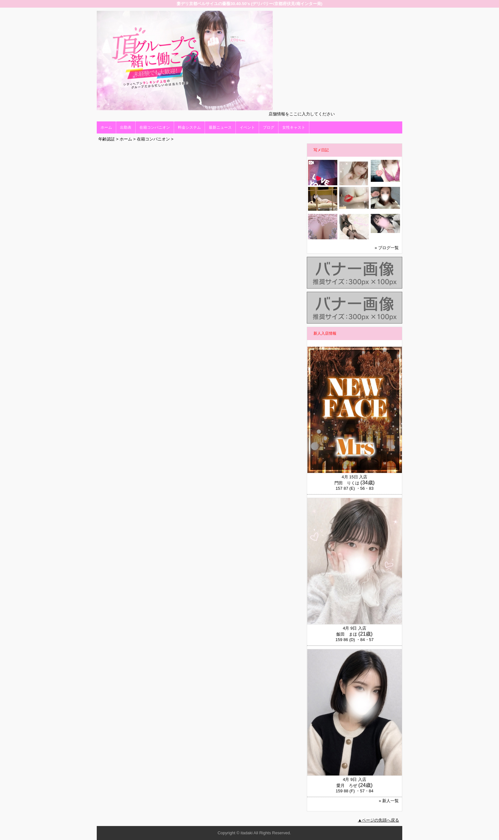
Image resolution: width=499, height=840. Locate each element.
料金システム (189, 127)
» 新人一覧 (389, 800)
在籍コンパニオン (154, 127)
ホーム (106, 127)
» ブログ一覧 (387, 247)
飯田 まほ (346, 634)
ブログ (268, 127)
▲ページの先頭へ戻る (378, 820)
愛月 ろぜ (346, 785)
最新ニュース (220, 127)
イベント (247, 127)
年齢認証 (106, 139)
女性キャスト (293, 127)
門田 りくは (346, 483)
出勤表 (125, 127)
